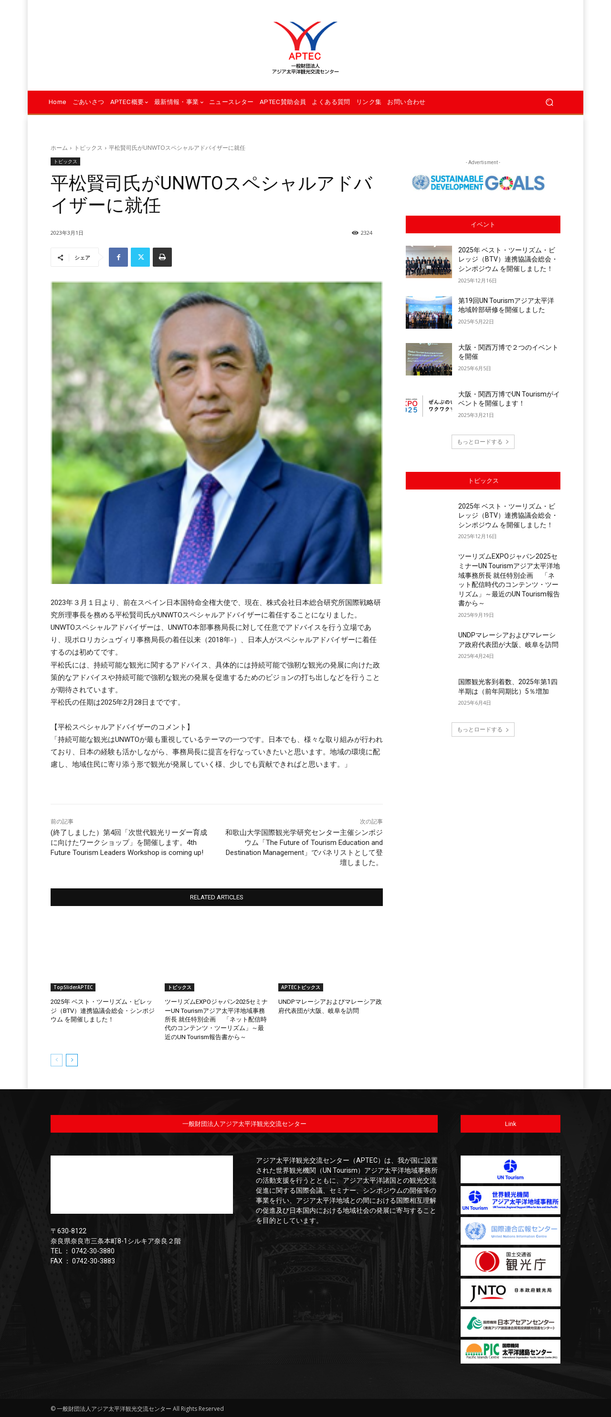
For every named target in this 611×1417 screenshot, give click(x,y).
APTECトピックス (300, 987)
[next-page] (72, 1059)
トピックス (88, 148)
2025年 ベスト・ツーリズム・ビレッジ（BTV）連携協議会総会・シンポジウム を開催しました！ (103, 1010)
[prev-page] (57, 1059)
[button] (549, 102)
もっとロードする (483, 442)
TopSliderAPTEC (73, 987)
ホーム (59, 148)
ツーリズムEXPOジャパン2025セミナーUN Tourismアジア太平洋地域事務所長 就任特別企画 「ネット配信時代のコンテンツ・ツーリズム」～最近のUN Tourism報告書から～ (216, 1019)
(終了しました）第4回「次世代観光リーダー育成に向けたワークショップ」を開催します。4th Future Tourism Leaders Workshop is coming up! (129, 842)
